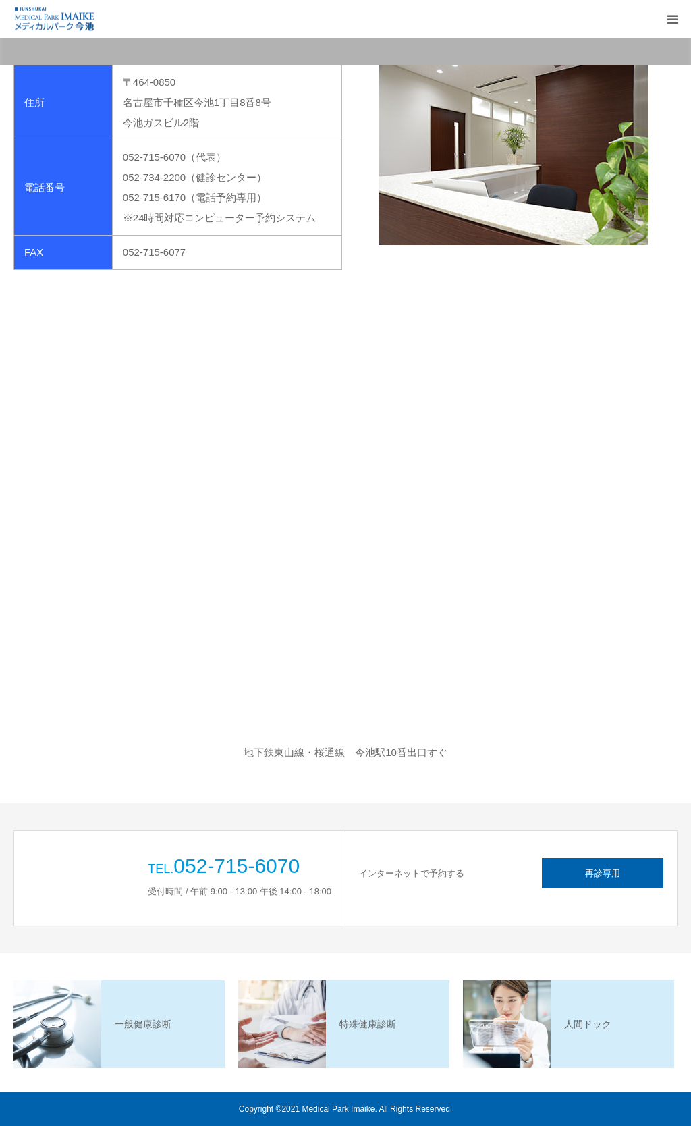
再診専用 (602, 873)
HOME (95, 57)
